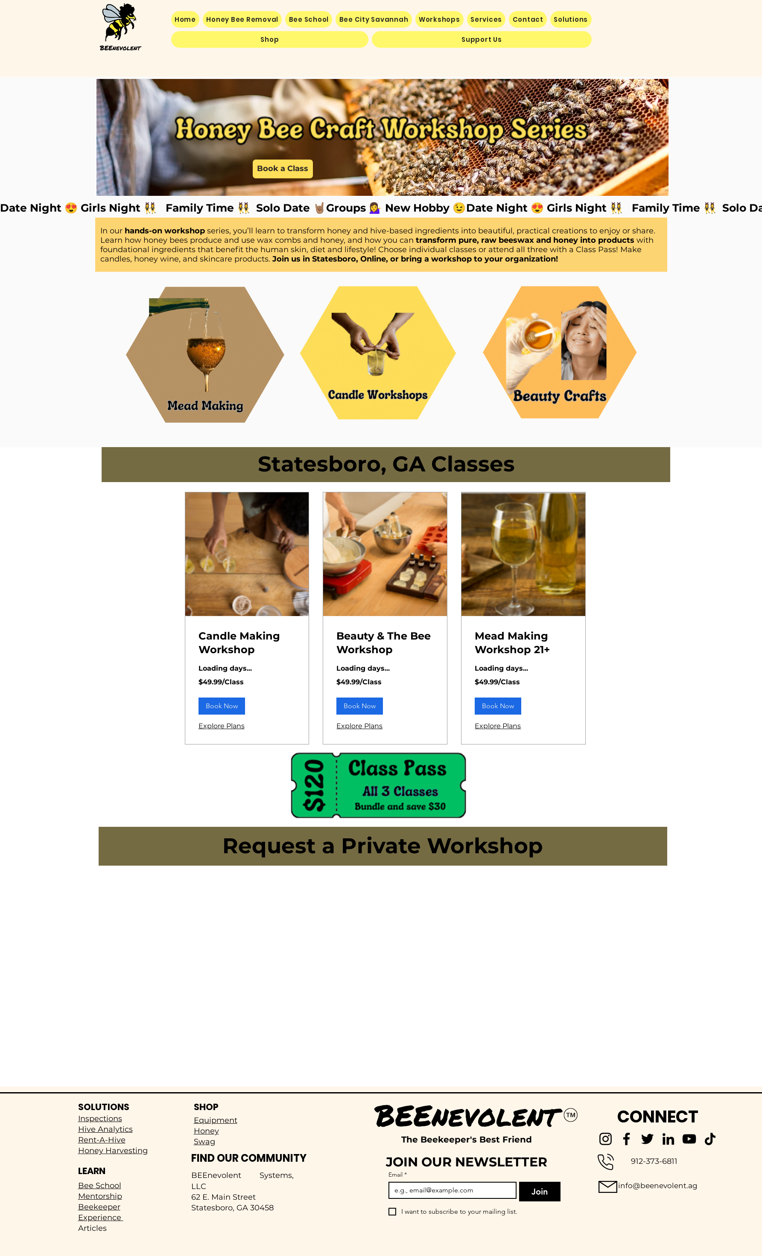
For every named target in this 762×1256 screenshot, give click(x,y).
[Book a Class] (283, 169)
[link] (247, 643)
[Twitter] (647, 1139)
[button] (570, 19)
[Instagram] (605, 1139)
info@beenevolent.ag (658, 1185)
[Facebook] (626, 1139)
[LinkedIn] (668, 1139)
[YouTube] (689, 1139)
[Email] (450, 1190)
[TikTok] (710, 1139)
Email (397, 1174)
